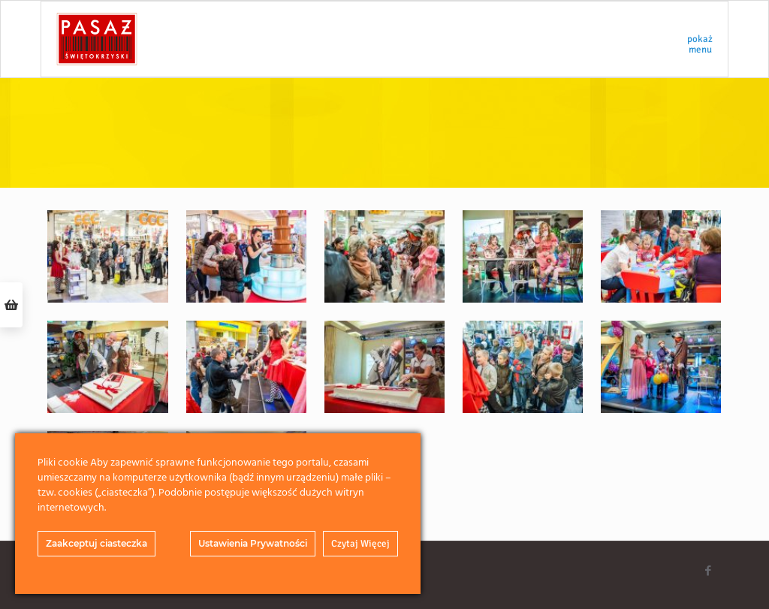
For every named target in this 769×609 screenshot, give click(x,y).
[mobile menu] (703, 39)
